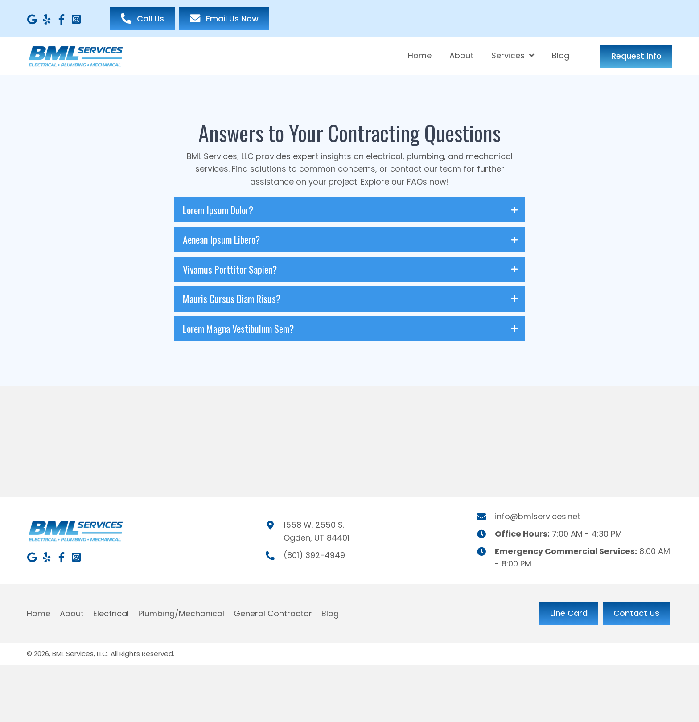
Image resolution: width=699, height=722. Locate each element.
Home (38, 614)
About (72, 614)
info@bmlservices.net (537, 516)
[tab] (349, 209)
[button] (32, 19)
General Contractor (273, 614)
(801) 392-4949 (314, 555)
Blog (330, 614)
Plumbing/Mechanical (181, 614)
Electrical (111, 614)
